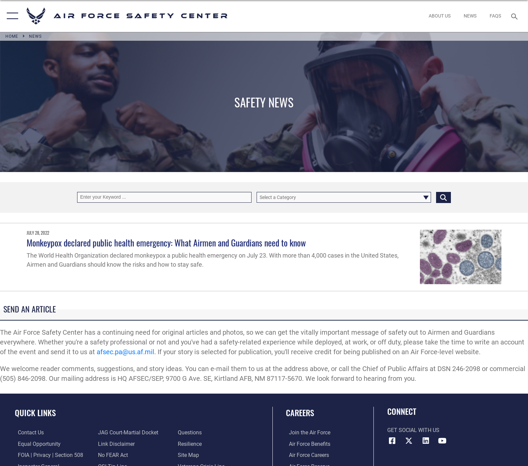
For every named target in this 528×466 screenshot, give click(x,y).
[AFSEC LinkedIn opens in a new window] (426, 441)
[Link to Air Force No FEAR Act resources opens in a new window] (112, 455)
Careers (300, 413)
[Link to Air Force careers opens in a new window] (306, 455)
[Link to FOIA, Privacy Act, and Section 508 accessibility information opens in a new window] (47, 455)
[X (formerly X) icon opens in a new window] (409, 441)
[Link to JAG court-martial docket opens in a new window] (127, 432)
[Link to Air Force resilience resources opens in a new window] (191, 443)
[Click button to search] (443, 197)
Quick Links (35, 413)
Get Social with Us (413, 430)
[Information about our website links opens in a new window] (115, 443)
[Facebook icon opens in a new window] (392, 441)
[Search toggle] (515, 16)
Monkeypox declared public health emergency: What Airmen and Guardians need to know (166, 242)
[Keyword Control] (164, 197)
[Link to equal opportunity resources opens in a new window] (36, 443)
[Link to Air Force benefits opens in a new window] (306, 443)
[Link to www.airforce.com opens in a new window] (306, 432)
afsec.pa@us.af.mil (125, 352)
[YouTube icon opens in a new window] (442, 441)
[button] (11, 16)
